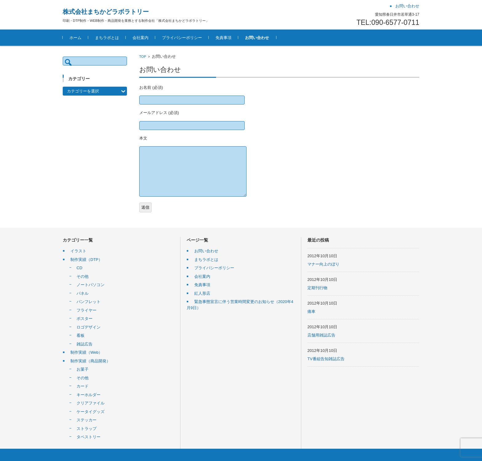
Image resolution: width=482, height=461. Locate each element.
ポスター (85, 318)
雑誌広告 (85, 344)
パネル (83, 293)
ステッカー (87, 420)
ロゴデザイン (89, 327)
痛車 (311, 311)
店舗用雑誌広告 (321, 335)
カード (83, 386)
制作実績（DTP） (86, 259)
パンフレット (89, 301)
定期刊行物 (317, 288)
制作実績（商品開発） (90, 361)
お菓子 (83, 369)
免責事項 (223, 37)
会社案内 (140, 37)
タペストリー (89, 437)
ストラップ (87, 428)
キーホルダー (89, 394)
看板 (81, 335)
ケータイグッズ (91, 411)
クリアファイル (91, 403)
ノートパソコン (91, 284)
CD (79, 268)
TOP (142, 56)
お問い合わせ (257, 37)
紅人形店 (202, 293)
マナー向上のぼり (323, 264)
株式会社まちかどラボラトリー (106, 11)
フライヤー (87, 310)
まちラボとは (107, 37)
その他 (83, 276)
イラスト (78, 251)
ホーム (75, 37)
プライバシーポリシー (182, 37)
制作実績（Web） (86, 352)
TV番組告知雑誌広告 (326, 359)
